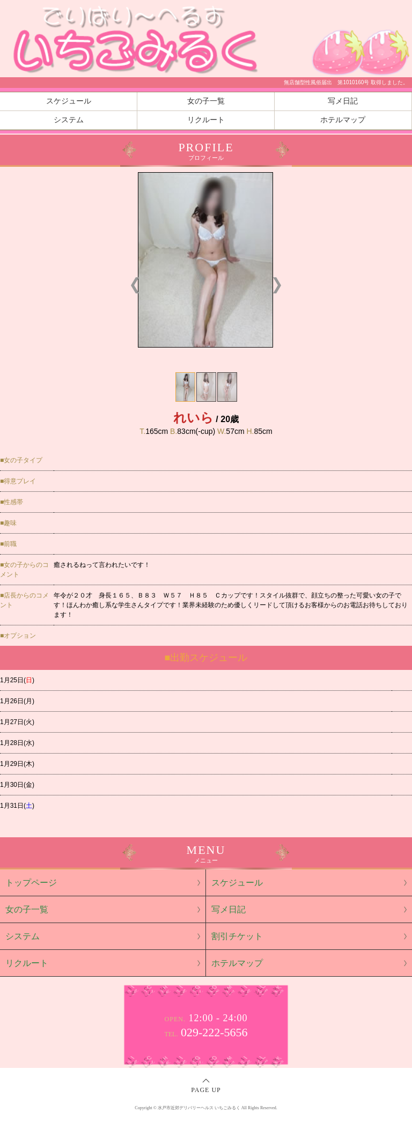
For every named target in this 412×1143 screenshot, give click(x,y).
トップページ (31, 882)
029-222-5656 (205, 1032)
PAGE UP (206, 1090)
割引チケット (237, 936)
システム (69, 120)
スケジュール (68, 101)
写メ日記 (343, 101)
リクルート (206, 120)
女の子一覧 (206, 101)
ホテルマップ (342, 120)
